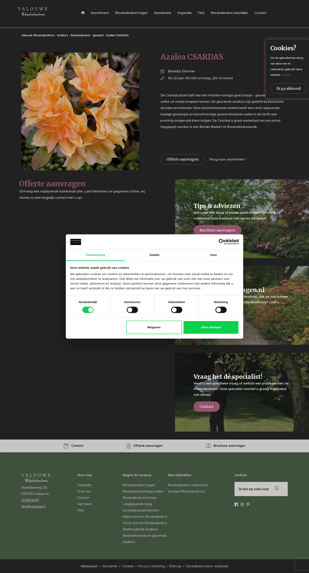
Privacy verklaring (151, 566)
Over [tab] (213, 255)
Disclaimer (110, 566)
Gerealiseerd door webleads (207, 566)
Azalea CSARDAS (117, 35)
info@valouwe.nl (33, 506)
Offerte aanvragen (183, 159)
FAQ (201, 13)
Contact (260, 13)
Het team (84, 504)
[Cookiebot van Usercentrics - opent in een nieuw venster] (221, 242)
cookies (286, 74)
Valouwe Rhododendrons (38, 35)
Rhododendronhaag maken (143, 491)
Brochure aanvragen (217, 230)
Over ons (84, 491)
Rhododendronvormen (140, 498)
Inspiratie (184, 13)
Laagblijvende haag (137, 504)
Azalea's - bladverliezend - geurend (80, 35)
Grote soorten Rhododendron (145, 523)
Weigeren (153, 327)
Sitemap (175, 566)
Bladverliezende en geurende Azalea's (145, 539)
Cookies (128, 566)
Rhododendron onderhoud (188, 485)
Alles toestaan (211, 327)
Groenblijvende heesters (141, 510)
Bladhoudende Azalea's (140, 529)
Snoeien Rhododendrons (186, 491)
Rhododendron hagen (131, 13)
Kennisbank (162, 13)
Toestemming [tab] (95, 255)
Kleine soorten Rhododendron (145, 517)
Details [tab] (154, 255)
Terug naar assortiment (226, 159)
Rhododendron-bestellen (229, 13)
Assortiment (100, 13)
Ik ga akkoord (288, 88)
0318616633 (30, 500)
